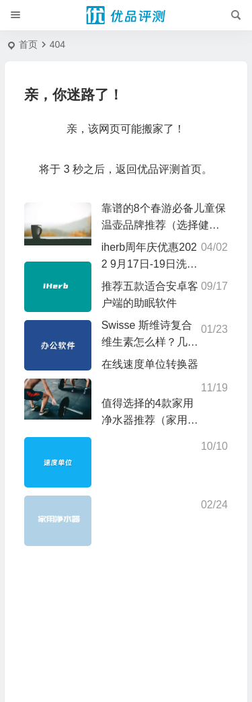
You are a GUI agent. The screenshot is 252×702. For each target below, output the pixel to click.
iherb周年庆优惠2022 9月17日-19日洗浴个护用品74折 (149, 263)
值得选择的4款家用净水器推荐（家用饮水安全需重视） (149, 419)
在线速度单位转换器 (149, 364)
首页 (28, 44)
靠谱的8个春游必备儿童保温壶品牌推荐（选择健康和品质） (163, 224)
